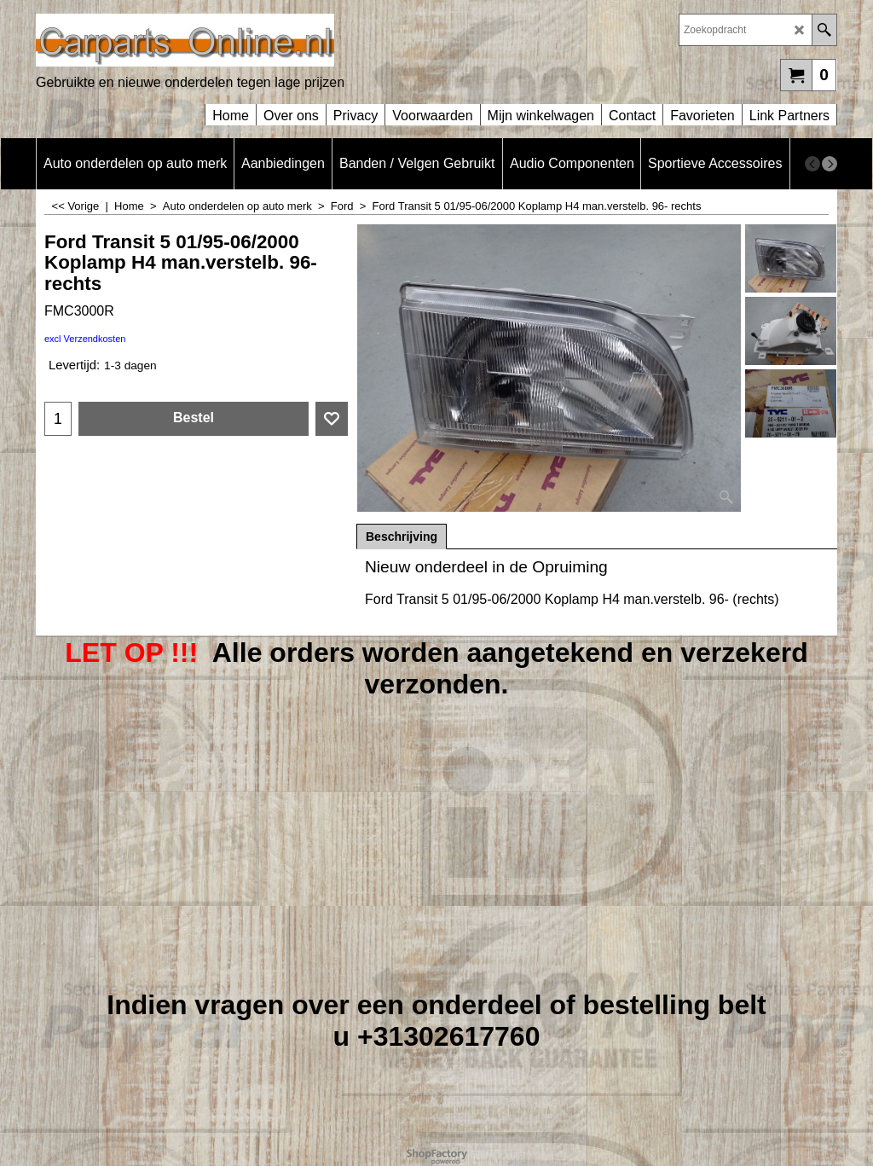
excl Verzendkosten (84, 339)
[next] (829, 163)
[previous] (812, 163)
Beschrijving (401, 536)
